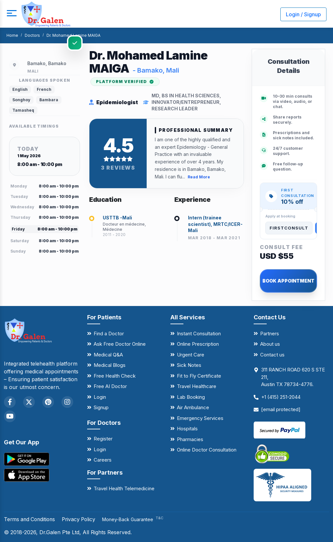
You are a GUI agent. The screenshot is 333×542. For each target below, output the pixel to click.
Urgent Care (190, 355)
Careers (103, 460)
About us (270, 344)
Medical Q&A (108, 355)
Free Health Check (115, 376)
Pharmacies (190, 439)
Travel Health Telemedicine (124, 488)
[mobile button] (11, 14)
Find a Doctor (109, 333)
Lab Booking (191, 397)
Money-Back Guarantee (136, 519)
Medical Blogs (110, 365)
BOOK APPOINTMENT (288, 281)
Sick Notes (189, 365)
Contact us (272, 355)
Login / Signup (303, 14)
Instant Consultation (199, 333)
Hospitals (187, 428)
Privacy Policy (82, 519)
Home (12, 35)
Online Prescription (198, 344)
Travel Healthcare (196, 386)
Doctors (32, 35)
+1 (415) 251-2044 (280, 397)
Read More (199, 176)
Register (103, 439)
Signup (101, 407)
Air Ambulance (193, 407)
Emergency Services (200, 418)
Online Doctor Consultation (206, 450)
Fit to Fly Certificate (199, 376)
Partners (269, 333)
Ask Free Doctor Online (120, 344)
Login (100, 397)
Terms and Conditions (31, 519)
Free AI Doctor (110, 386)
